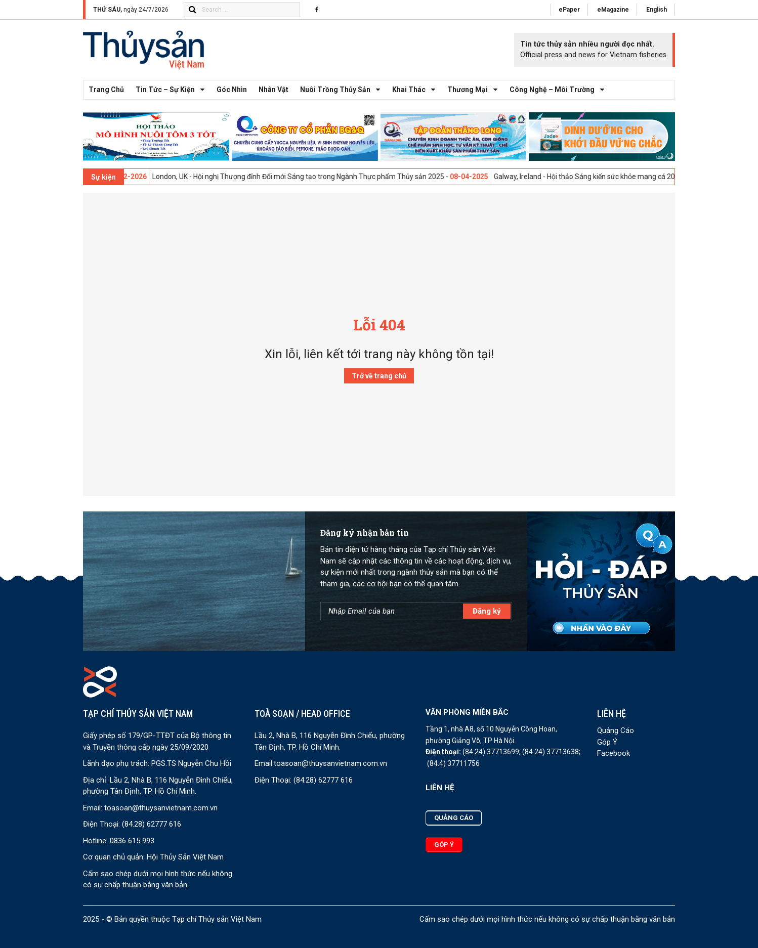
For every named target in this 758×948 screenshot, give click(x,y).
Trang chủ (106, 89)
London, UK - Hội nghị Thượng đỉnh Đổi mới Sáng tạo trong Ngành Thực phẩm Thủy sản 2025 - (329, 177)
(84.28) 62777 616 (151, 824)
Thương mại (475, 89)
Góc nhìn (232, 89)
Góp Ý (607, 742)
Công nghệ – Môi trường (560, 89)
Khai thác (416, 89)
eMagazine (613, 9)
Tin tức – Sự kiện (173, 89)
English (656, 9)
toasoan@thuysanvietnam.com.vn (161, 807)
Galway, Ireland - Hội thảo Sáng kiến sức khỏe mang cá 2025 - (619, 177)
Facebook (613, 753)
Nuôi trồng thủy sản (343, 89)
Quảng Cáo (615, 730)
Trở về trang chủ (379, 376)
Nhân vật (273, 89)
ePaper (569, 9)
